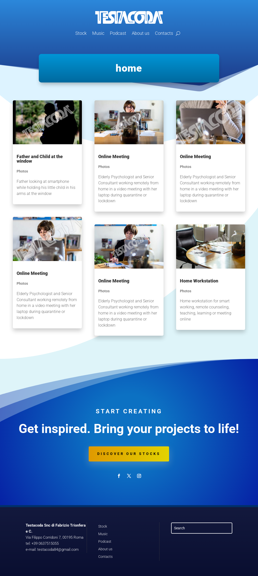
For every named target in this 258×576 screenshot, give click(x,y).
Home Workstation (199, 280)
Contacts (164, 33)
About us (140, 33)
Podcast (118, 33)
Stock (81, 33)
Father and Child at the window (40, 159)
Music (98, 33)
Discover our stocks (128, 454)
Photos (22, 171)
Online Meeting (32, 273)
